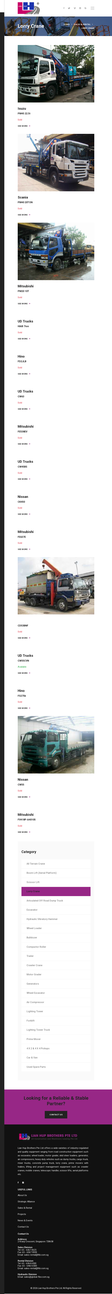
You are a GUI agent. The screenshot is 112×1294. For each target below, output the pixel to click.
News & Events (25, 1220)
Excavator (32, 910)
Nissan (23, 499)
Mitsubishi (26, 288)
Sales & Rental (82, 24)
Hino (22, 358)
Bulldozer (32, 937)
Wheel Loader (34, 928)
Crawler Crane (34, 965)
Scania (25, 199)
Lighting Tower (35, 1011)
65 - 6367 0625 (29, 1250)
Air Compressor (35, 1002)
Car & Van (32, 1057)
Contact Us (56, 1115)
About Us (22, 1195)
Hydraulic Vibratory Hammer (42, 919)
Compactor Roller (36, 947)
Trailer (30, 956)
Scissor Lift (33, 882)
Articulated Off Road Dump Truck (45, 901)
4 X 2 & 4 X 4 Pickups (38, 1048)
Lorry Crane (33, 891)
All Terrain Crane (36, 863)
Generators (33, 984)
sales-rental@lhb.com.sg (36, 1255)
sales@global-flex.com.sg (36, 1277)
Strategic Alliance (26, 1202)
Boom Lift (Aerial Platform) (42, 873)
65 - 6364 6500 (29, 1263)
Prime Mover (34, 1039)
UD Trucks (25, 323)
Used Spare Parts (36, 1067)
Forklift (31, 1021)
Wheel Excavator (36, 993)
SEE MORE (24, 126)
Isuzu (24, 111)
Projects (22, 1214)
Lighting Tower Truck (38, 1030)
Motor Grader (34, 974)
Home (67, 24)
